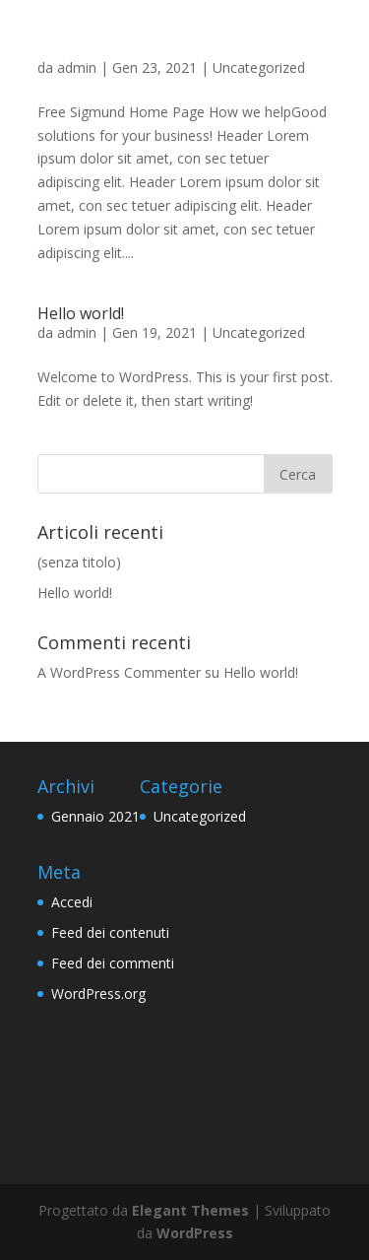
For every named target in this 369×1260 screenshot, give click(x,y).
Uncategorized (259, 67)
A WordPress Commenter (119, 672)
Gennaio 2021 (95, 816)
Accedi (71, 902)
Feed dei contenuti (110, 932)
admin (76, 67)
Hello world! (80, 313)
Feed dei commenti (112, 963)
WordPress (194, 1233)
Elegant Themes (190, 1210)
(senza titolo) (79, 562)
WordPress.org (98, 993)
